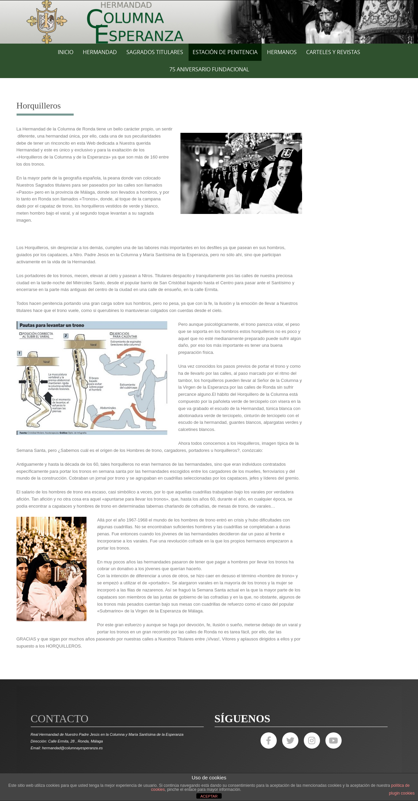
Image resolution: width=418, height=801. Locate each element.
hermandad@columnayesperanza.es (72, 748)
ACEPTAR (209, 796)
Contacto (60, 718)
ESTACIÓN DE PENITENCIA (225, 52)
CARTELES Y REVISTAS (333, 52)
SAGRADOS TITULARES (154, 52)
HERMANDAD (100, 52)
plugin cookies (402, 793)
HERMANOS (282, 52)
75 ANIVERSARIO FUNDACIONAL (209, 69)
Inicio (65, 52)
